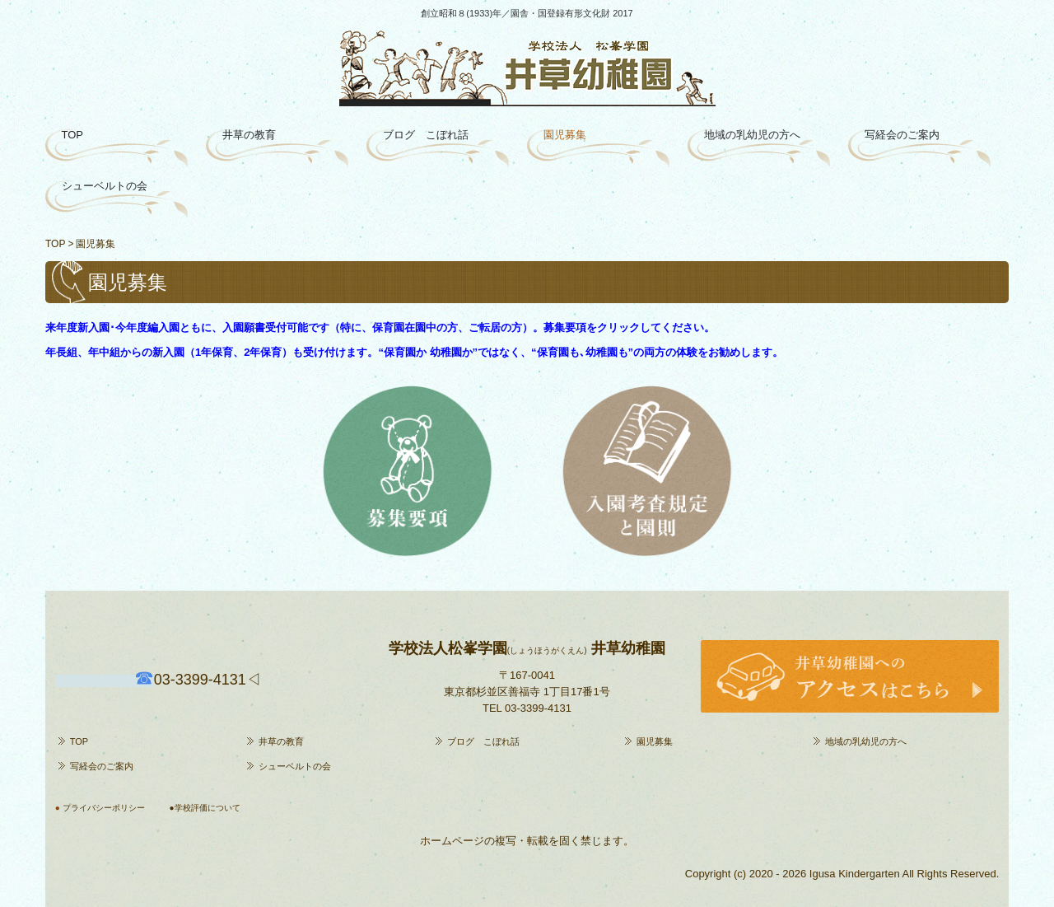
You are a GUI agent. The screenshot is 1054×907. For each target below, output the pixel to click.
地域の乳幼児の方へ (752, 135)
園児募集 (564, 135)
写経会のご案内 (902, 135)
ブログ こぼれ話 (426, 135)
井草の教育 (249, 135)
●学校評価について (205, 807)
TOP (73, 135)
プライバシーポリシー (104, 807)
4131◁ (207, 679)
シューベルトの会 (104, 186)
